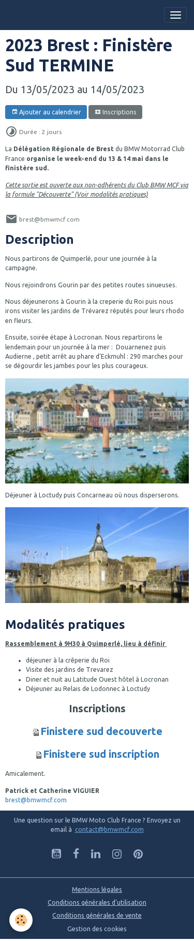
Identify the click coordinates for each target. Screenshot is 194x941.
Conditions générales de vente (97, 915)
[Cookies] (21, 920)
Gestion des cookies (97, 928)
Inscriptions (116, 112)
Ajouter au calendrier (46, 112)
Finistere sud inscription (101, 754)
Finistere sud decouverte (101, 731)
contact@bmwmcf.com (109, 829)
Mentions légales (97, 889)
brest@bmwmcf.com (36, 800)
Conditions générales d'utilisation (97, 902)
